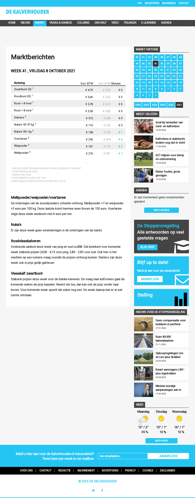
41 (155, 63)
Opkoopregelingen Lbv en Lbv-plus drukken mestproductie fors (169, 355)
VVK (139, 3)
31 (168, 69)
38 (174, 63)
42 (149, 63)
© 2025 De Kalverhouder (97, 481)
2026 (138, 104)
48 (161, 57)
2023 (162, 104)
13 (180, 82)
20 (137, 82)
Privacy (130, 470)
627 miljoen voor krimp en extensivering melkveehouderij (170, 157)
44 (137, 63)
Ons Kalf (100, 22)
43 (143, 63)
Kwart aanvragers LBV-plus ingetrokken (170, 371)
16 (161, 82)
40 (161, 63)
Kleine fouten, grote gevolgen (168, 173)
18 (149, 82)
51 (143, 57)
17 (155, 82)
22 (174, 76)
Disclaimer (167, 470)
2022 (171, 104)
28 (137, 76)
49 (155, 57)
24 (161, 76)
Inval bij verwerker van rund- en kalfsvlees (169, 124)
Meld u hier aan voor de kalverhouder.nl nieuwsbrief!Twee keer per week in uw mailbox (55, 456)
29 (180, 69)
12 (137, 89)
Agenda (166, 22)
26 (149, 76)
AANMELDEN (168, 456)
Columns (83, 22)
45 (180, 57)
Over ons (26, 470)
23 (168, 76)
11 (143, 89)
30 (174, 69)
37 (180, 63)
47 (168, 57)
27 (143, 76)
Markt (39, 22)
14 (174, 82)
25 (155, 76)
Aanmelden (150, 279)
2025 (146, 104)
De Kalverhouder (32, 13)
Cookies (147, 470)
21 (180, 76)
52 (137, 57)
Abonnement (86, 470)
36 (137, 69)
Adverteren (152, 3)
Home (12, 22)
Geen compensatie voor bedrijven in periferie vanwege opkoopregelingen (171, 322)
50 (149, 57)
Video (115, 22)
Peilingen (130, 22)
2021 (179, 104)
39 (168, 63)
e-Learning (148, 22)
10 (149, 89)
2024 (154, 104)
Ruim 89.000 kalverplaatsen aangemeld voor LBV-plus (169, 339)
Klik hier (147, 247)
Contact (183, 3)
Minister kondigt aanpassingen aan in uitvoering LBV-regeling (170, 388)
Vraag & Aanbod (60, 22)
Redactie (64, 470)
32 (161, 69)
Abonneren (169, 3)
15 (168, 82)
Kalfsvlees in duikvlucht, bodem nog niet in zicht (170, 140)
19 (143, 82)
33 (155, 69)
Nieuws (25, 22)
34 (149, 69)
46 (174, 57)
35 (143, 69)
